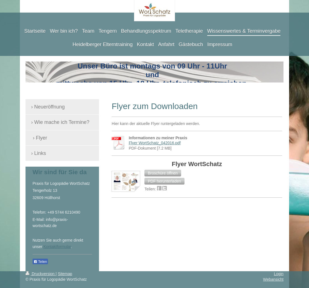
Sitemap (65, 274)
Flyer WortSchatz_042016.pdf (155, 143)
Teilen (40, 262)
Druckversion (41, 274)
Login (278, 274)
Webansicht (273, 279)
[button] (162, 173)
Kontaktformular (57, 246)
